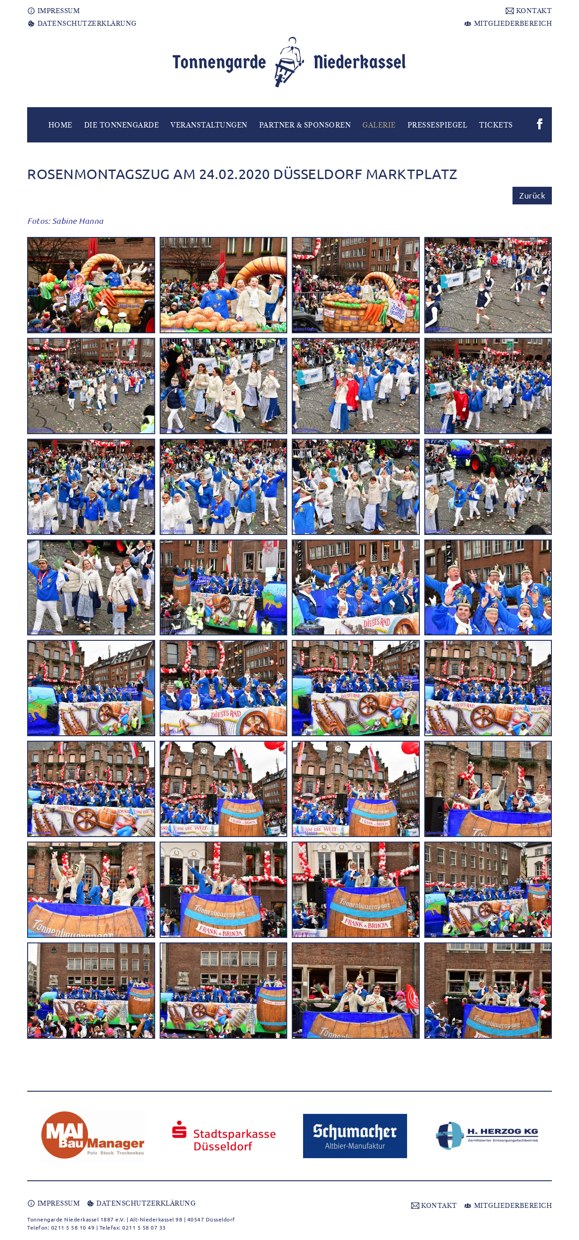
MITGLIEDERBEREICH (508, 23)
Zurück (532, 195)
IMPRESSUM (53, 11)
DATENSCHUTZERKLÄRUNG (82, 23)
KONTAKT (529, 11)
